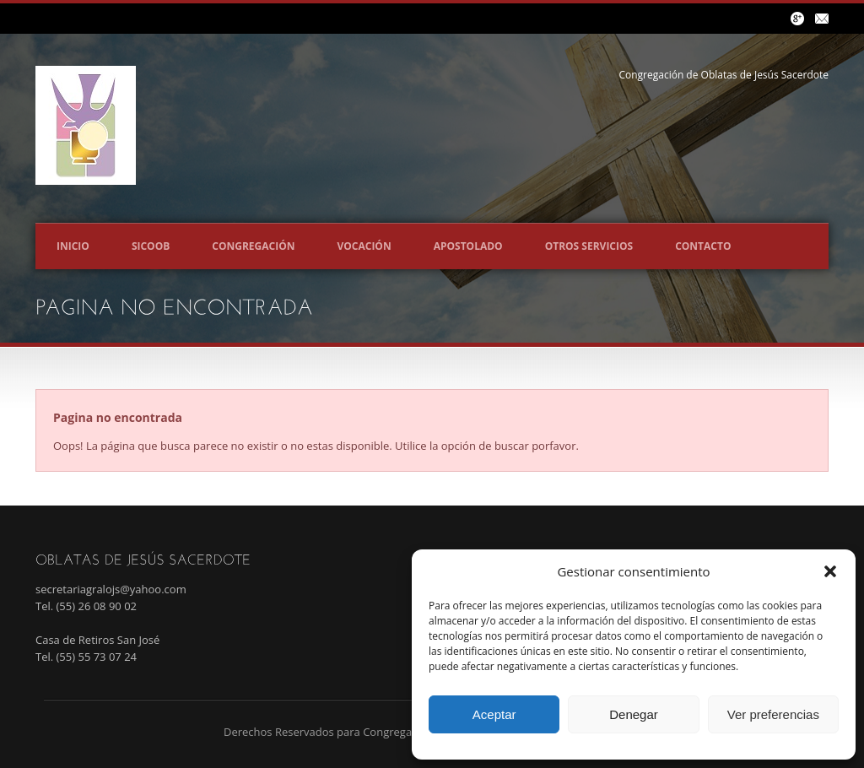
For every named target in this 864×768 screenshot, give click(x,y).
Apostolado (468, 246)
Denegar (633, 714)
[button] (830, 571)
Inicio (73, 246)
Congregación (253, 246)
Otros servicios (589, 246)
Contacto (703, 246)
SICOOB (151, 246)
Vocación (364, 246)
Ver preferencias (773, 714)
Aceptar (494, 714)
